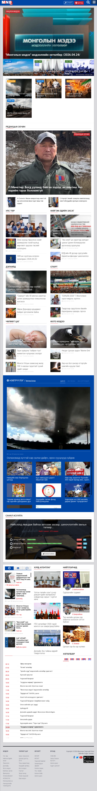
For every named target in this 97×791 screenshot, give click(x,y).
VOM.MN (53, 756)
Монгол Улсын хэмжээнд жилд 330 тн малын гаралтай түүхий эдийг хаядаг (26, 367)
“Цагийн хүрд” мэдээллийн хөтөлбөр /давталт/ (36, 671)
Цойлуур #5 (24, 709)
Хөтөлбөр (69, 654)
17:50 (7, 724)
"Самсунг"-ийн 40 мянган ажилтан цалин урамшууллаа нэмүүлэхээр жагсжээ (26, 300)
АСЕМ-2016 (6, 779)
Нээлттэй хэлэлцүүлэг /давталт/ (31, 698)
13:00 (7, 694)
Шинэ (62, 381)
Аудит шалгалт (55, 766)
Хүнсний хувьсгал (26, 675)
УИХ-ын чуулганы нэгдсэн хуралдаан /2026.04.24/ (26, 259)
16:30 (7, 713)
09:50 (7, 679)
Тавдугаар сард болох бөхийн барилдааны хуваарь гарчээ (70, 311)
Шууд (79, 3)
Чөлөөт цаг (12, 322)
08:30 (7, 672)
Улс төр (10, 211)
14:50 (7, 702)
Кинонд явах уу (8, 781)
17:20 (7, 720)
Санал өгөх (48, 554)
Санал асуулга (14, 516)
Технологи (6, 763)
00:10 (7, 664)
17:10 (7, 716)
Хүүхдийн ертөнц (24, 766)
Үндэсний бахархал (27, 679)
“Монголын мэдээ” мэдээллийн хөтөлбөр (34, 690)
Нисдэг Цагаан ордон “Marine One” (70, 352)
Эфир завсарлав (25, 664)
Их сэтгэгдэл (83, 381)
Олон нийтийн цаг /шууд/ (29, 705)
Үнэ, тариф (38, 771)
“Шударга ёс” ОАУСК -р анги (29, 694)
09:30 (7, 676)
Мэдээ (5, 752)
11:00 (7, 690)
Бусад (52, 752)
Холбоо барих (39, 769)
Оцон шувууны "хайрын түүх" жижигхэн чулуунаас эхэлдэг (26, 354)
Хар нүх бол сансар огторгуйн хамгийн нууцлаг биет (70, 366)
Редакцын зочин (15, 127)
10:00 (7, 683)
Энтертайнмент (8, 776)
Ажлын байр (38, 774)
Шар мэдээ (22, 779)
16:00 (7, 709)
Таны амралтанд (24, 763)
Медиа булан (31, 381)
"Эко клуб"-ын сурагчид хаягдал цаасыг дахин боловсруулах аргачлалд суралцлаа (70, 244)
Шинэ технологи (24, 756)
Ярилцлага (6, 774)
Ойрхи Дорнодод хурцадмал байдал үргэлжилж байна (26, 312)
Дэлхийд (11, 267)
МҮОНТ (37, 759)
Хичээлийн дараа (26, 720)
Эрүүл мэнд (22, 774)
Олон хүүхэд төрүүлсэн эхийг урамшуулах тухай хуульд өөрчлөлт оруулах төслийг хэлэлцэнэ (26, 246)
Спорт (53, 267)
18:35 (7, 731)
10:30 (7, 687)
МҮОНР (37, 756)
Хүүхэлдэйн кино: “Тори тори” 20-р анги (33, 724)
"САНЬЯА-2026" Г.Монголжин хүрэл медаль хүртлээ (70, 299)
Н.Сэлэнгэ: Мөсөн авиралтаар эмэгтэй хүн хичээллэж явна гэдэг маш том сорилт (26, 201)
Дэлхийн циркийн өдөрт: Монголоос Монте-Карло (37, 712)
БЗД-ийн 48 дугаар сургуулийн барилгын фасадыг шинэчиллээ (70, 256)
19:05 (7, 735)
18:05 (8, 728)
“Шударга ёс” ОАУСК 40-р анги (30, 735)
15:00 (7, 705)
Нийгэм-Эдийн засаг (62, 211)
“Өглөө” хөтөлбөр (26, 668)
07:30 (7, 668)
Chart (68, 3)
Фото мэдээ (57, 322)
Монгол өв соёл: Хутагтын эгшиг (31, 686)
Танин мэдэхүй (23, 776)
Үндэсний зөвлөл (40, 761)
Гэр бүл (21, 771)
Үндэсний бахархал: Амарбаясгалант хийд (34, 701)
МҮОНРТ (38, 752)
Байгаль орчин (7, 771)
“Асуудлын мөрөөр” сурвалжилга (31, 683)
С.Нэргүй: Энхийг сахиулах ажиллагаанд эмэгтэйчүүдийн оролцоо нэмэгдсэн (69, 200)
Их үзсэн (71, 381)
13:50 (7, 698)
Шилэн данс (38, 776)
